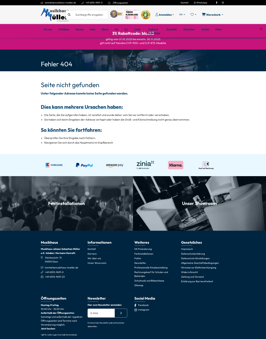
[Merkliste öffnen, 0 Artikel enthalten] (193, 15)
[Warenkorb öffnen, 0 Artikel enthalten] (212, 15)
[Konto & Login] (164, 15)
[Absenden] (121, 324)
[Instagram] (223, 2)
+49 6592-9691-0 (94, 2)
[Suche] (90, 14)
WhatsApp (200, 2)
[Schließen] (261, 43)
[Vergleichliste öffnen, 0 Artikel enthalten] (182, 15)
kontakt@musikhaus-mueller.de (60, 2)
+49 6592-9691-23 (55, 288)
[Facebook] (216, 2)
